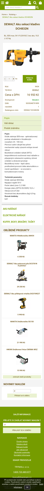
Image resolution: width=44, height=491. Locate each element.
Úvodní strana (22, 441)
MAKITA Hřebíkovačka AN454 (22, 236)
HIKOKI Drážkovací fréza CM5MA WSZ (21, 349)
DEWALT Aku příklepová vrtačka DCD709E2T (22, 294)
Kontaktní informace (22, 455)
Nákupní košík (22, 447)
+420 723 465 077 (22, 472)
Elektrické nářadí (14, 215)
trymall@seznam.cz (22, 477)
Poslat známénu (11, 128)
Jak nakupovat (22, 450)
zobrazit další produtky (22, 377)
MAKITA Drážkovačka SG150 (22, 322)
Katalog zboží (22, 444)
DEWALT (35, 90)
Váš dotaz (9, 123)
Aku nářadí (10, 208)
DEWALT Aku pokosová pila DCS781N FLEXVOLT (22, 265)
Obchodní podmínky (22, 452)
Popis (7, 118)
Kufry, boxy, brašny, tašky (19, 221)
